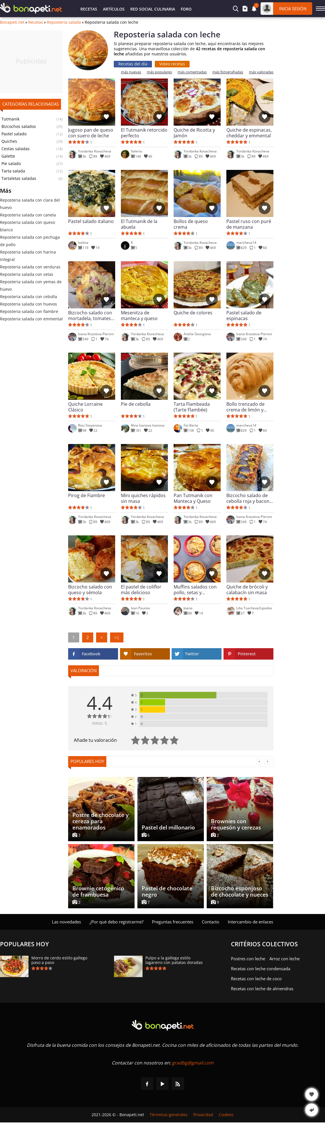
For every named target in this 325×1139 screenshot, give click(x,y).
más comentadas (192, 72)
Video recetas (172, 64)
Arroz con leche (284, 958)
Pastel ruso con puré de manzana (248, 224)
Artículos (114, 9)
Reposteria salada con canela (28, 215)
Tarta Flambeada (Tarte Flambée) (192, 407)
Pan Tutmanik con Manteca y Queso (193, 498)
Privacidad (203, 1115)
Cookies (226, 1115)
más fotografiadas (227, 72)
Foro (186, 9)
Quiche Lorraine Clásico (85, 407)
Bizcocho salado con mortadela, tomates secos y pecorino (90, 315)
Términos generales (169, 1115)
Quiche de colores (193, 313)
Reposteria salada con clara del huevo (30, 203)
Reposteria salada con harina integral (28, 255)
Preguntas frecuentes (172, 922)
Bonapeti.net (12, 22)
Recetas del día (132, 64)
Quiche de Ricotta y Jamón (194, 132)
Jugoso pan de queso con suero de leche (90, 132)
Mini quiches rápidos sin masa (143, 498)
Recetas (88, 9)
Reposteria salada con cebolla (28, 296)
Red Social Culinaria (152, 9)
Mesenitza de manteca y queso (139, 315)
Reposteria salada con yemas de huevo (31, 285)
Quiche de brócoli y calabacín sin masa (247, 589)
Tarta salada (13, 171)
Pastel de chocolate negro (167, 891)
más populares (159, 72)
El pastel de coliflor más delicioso (141, 589)
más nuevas (131, 72)
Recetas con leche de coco (256, 978)
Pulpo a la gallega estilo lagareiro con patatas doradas (174, 960)
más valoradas (261, 72)
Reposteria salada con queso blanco (27, 226)
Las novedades (66, 922)
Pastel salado (14, 134)
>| (116, 637)
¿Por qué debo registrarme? (116, 922)
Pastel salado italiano (91, 221)
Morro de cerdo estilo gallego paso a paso (59, 960)
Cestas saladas (15, 148)
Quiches (9, 141)
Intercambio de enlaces (250, 922)
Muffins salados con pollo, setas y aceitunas (195, 589)
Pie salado (11, 163)
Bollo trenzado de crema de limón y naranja (245, 407)
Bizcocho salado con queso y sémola (90, 589)
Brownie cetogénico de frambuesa (98, 891)
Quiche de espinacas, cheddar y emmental (249, 132)
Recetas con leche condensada (260, 968)
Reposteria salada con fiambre (29, 311)
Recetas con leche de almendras (262, 988)
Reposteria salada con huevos (28, 304)
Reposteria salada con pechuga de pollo (30, 240)
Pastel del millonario (168, 827)
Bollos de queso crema (191, 224)
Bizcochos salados (18, 126)
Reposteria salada (64, 22)
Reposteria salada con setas (26, 274)
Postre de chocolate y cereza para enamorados (100, 821)
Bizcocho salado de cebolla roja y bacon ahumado (247, 498)
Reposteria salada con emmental (31, 319)
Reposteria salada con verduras (30, 267)
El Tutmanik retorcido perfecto (144, 132)
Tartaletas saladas (18, 178)
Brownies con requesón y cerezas (236, 824)
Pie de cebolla (136, 404)
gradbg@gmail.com (193, 1063)
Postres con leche (248, 958)
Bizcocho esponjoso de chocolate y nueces (239, 891)
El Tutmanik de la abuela (139, 224)
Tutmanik (10, 119)
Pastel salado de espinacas (243, 315)
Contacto (210, 922)
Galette (8, 156)
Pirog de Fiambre (86, 496)
